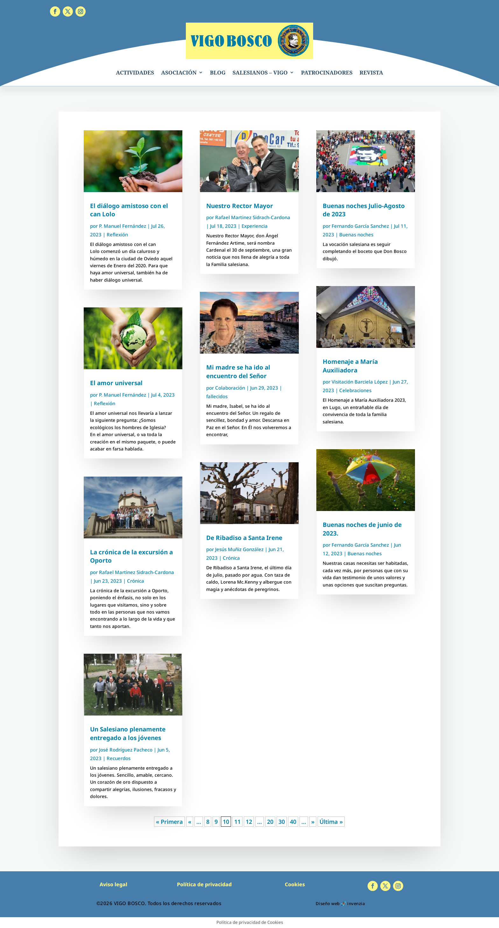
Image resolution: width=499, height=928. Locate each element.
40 (293, 821)
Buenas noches (356, 234)
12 (249, 821)
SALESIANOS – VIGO (260, 72)
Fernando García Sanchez (360, 226)
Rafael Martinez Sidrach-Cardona (136, 572)
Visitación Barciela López (360, 381)
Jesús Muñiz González (239, 549)
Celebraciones (355, 390)
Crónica (135, 581)
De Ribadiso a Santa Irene (244, 538)
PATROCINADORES (327, 72)
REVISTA (371, 72)
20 (270, 821)
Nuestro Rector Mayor (239, 206)
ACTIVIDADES (135, 72)
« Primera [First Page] (169, 821)
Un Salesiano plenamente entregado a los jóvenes (127, 733)
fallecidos (217, 396)
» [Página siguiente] (312, 821)
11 (237, 821)
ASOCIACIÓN (179, 72)
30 (281, 821)
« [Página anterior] (189, 821)
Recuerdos (118, 758)
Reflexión (117, 234)
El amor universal (116, 383)
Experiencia (255, 226)
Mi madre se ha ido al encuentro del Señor (238, 371)
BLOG (218, 72)
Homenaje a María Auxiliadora (350, 365)
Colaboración (230, 388)
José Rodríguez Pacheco (125, 749)
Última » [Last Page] (331, 821)
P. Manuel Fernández (122, 226)
